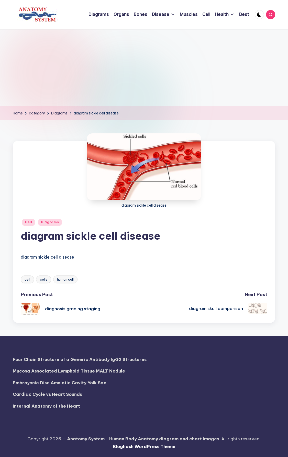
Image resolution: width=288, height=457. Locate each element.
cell (27, 279)
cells (43, 279)
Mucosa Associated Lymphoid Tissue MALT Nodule (69, 371)
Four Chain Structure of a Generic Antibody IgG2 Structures (80, 359)
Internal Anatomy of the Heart (46, 406)
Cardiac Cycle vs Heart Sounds (47, 394)
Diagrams (50, 222)
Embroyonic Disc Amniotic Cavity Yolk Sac (59, 383)
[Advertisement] (144, 68)
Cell (28, 222)
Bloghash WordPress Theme (144, 446)
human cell (65, 279)
